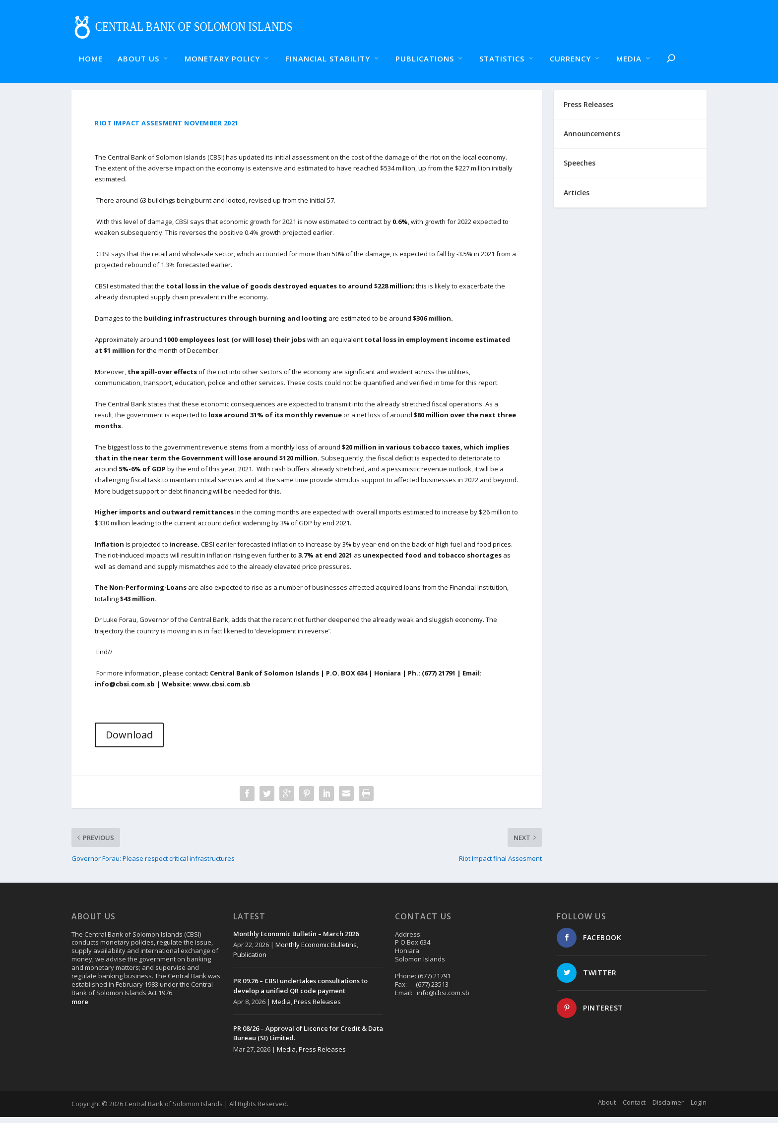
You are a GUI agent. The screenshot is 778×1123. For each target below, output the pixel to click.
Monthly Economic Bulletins (316, 950)
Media (281, 1007)
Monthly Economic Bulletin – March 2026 (296, 939)
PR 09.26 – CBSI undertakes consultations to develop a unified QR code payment (300, 991)
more (79, 1007)
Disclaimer (668, 1108)
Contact (634, 1108)
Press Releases (317, 1007)
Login (699, 1108)
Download (129, 740)
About (607, 1108)
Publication (249, 960)
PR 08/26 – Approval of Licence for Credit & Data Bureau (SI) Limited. (308, 1039)
